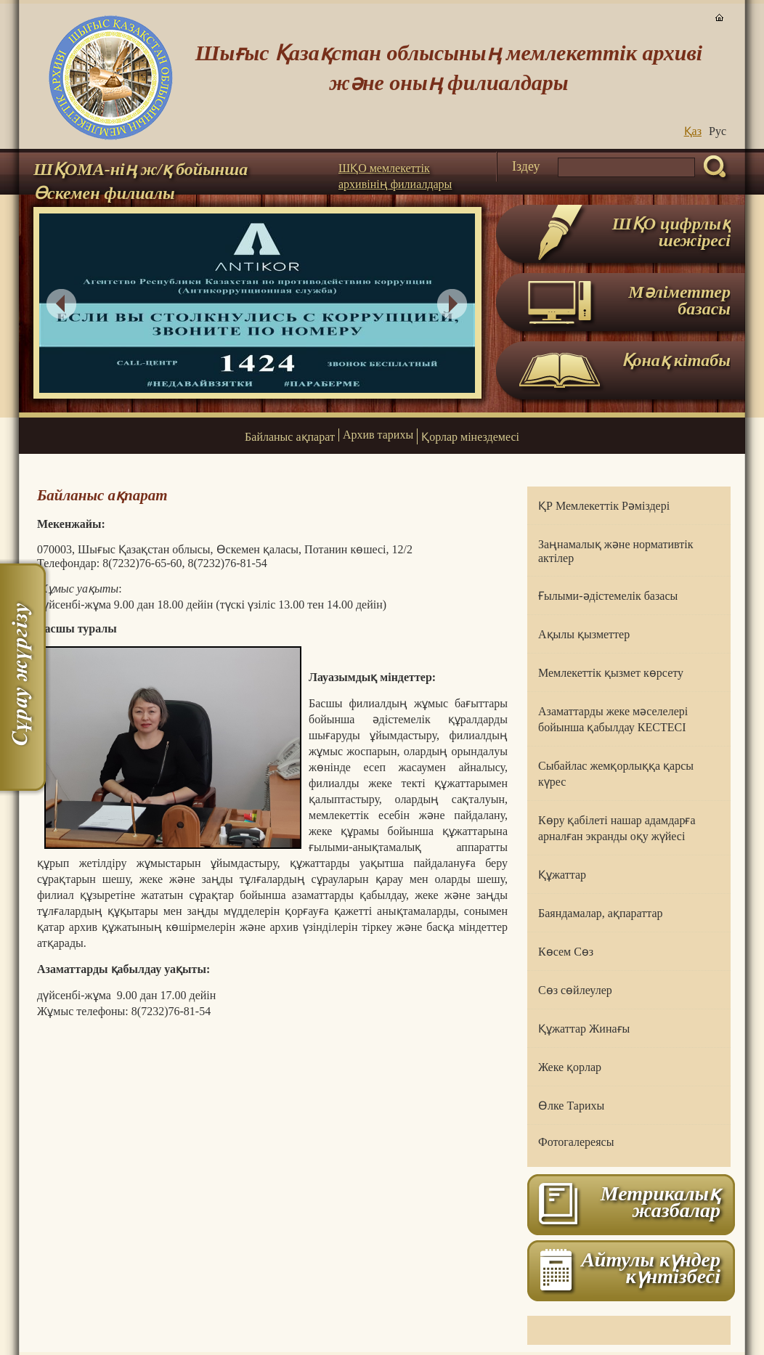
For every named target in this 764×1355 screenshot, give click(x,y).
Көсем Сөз (565, 951)
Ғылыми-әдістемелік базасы (608, 596)
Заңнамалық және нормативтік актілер (615, 551)
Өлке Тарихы (571, 1105)
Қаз (693, 131)
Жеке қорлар (569, 1067)
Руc (717, 131)
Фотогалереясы (576, 1142)
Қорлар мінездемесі (470, 437)
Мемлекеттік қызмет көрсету (610, 673)
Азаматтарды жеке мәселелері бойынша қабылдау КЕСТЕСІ (613, 719)
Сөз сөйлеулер (575, 990)
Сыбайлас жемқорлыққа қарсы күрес (616, 774)
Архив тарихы (378, 434)
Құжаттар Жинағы (584, 1028)
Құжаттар (562, 874)
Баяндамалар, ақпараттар (600, 913)
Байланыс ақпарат (290, 437)
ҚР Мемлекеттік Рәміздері (604, 506)
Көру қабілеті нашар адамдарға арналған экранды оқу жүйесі (617, 828)
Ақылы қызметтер (584, 634)
